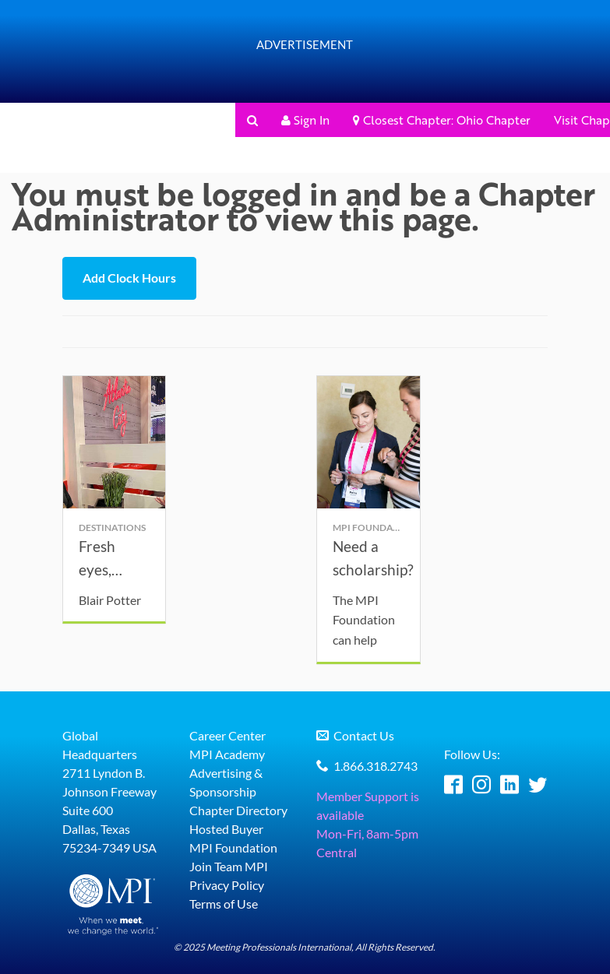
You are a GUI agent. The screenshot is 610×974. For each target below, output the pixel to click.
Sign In (305, 119)
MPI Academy (227, 756)
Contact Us (363, 737)
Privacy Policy (226, 887)
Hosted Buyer (226, 831)
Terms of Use (223, 905)
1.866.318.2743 (375, 768)
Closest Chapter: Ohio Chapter (442, 119)
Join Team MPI (228, 868)
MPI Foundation (233, 849)
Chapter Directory (238, 812)
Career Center (227, 737)
